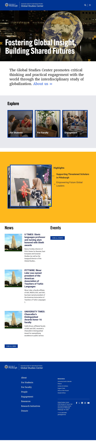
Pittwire (60, 383)
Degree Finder (61, 388)
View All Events (57, 238)
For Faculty (26, 387)
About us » (43, 84)
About (24, 378)
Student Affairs (62, 393)
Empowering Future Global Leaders (69, 184)
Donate (24, 411)
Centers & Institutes (63, 386)
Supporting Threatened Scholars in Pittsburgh (72, 176)
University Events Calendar (65, 381)
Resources (25, 401)
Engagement (27, 396)
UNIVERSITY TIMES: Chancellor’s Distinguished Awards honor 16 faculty (34, 317)
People (24, 392)
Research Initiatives (30, 406)
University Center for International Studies (32, 4)
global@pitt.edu (62, 414)
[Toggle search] (86, 5)
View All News (11, 346)
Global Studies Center (32, 5)
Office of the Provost (63, 390)
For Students (27, 382)
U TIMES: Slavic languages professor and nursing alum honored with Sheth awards (34, 240)
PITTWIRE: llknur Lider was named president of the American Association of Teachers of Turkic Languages (33, 278)
